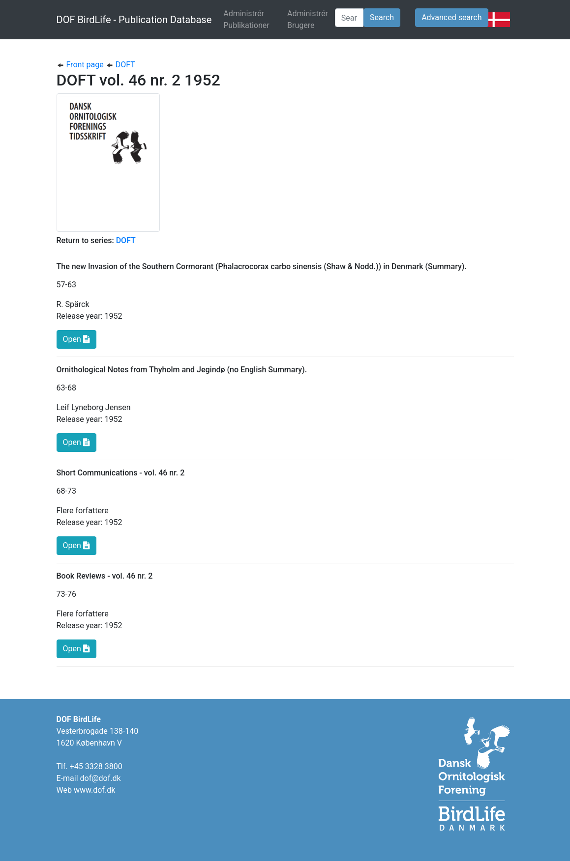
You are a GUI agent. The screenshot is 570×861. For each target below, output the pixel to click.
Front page (81, 64)
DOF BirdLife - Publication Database (134, 20)
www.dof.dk (94, 790)
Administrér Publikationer (253, 19)
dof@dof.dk (100, 778)
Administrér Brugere (307, 19)
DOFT (120, 64)
